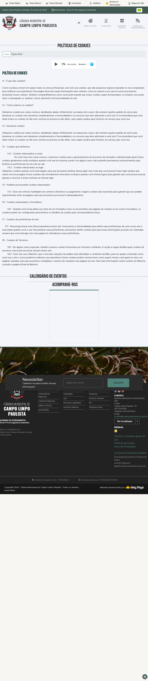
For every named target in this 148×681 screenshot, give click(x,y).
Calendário (68, 394)
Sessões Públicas (71, 407)
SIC (90, 403)
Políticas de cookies (124, 443)
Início (6, 54)
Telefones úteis (95, 407)
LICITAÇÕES (43, 410)
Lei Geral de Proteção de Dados (130, 453)
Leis (65, 399)
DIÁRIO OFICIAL (45, 406)
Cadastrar (118, 382)
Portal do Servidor (96, 399)
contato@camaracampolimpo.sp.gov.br (130, 417)
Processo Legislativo (72, 403)
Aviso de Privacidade (125, 446)
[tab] (79, 23)
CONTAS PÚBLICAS (46, 401)
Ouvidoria (93, 394)
